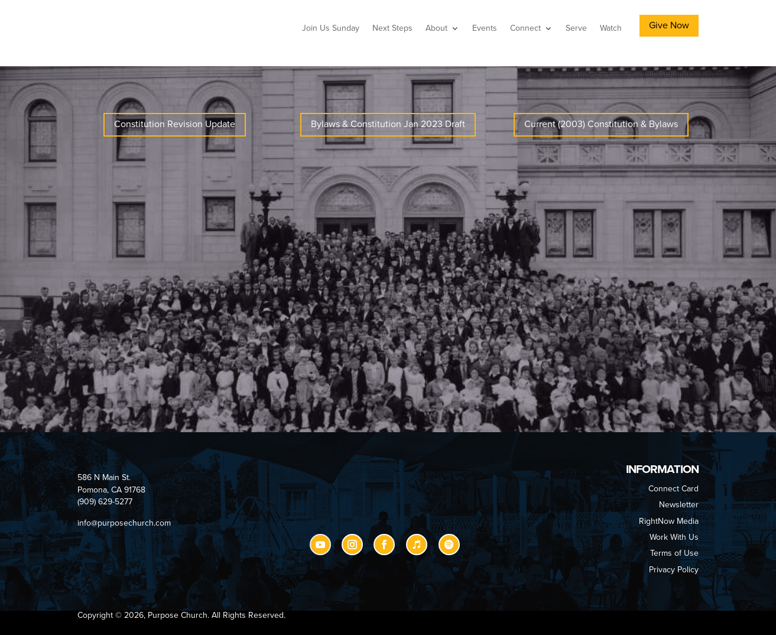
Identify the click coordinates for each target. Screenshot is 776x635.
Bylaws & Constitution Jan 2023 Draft (388, 124)
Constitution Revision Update (174, 124)
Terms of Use (674, 553)
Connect (525, 28)
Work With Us (674, 537)
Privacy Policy (674, 570)
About (436, 28)
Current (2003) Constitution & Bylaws (601, 124)
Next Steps (392, 28)
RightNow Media (669, 521)
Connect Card (673, 489)
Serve (576, 28)
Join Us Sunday (330, 28)
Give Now (669, 25)
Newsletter (679, 505)
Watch (611, 28)
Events (484, 28)
